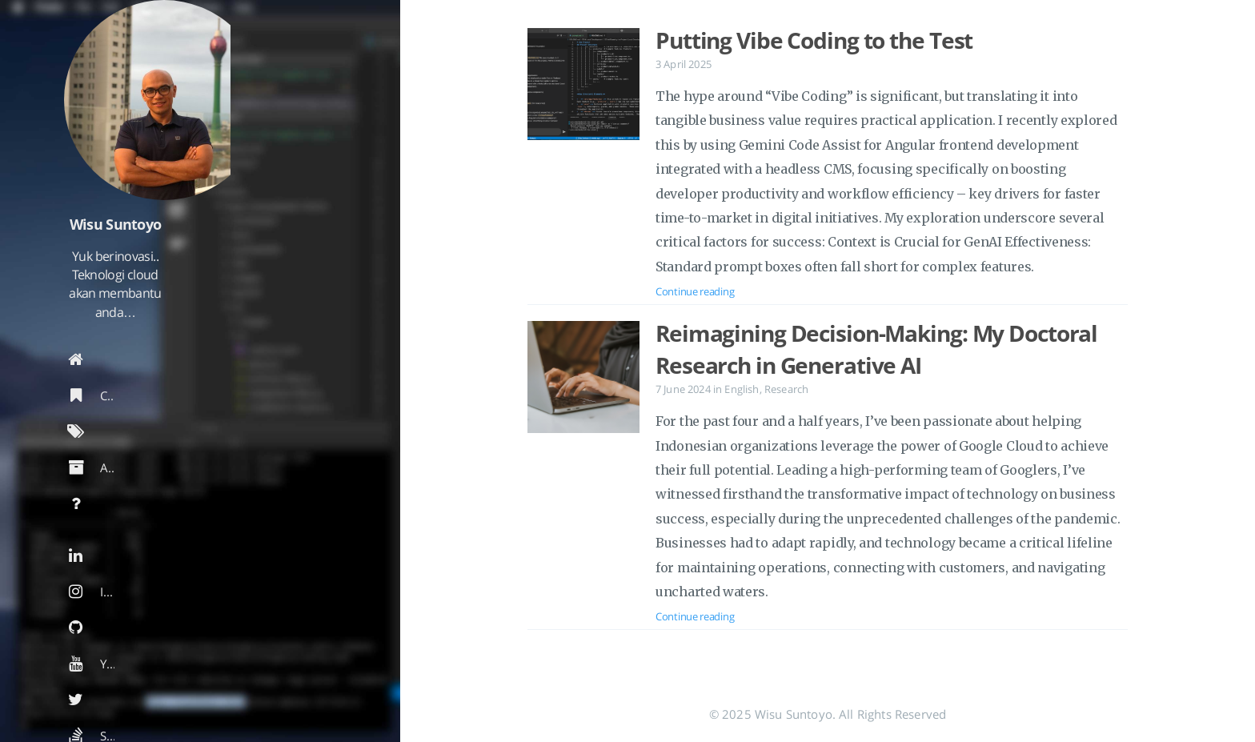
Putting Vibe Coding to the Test (814, 40)
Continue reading (695, 291)
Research (786, 389)
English (741, 389)
